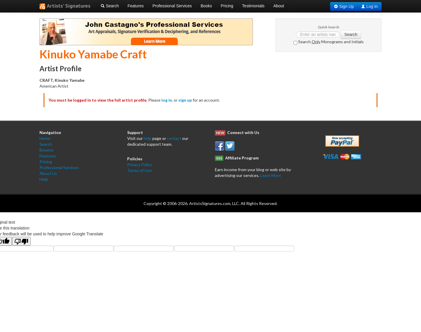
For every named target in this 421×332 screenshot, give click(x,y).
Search (110, 6)
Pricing (227, 6)
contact (174, 138)
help (147, 138)
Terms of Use (139, 170)
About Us (48, 173)
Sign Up (346, 6)
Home (44, 138)
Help (43, 179)
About (278, 6)
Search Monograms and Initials (329, 42)
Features (135, 6)
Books (206, 6)
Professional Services (172, 6)
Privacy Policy (139, 164)
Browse (46, 149)
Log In (372, 6)
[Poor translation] (21, 241)
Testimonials (253, 6)
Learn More (270, 175)
